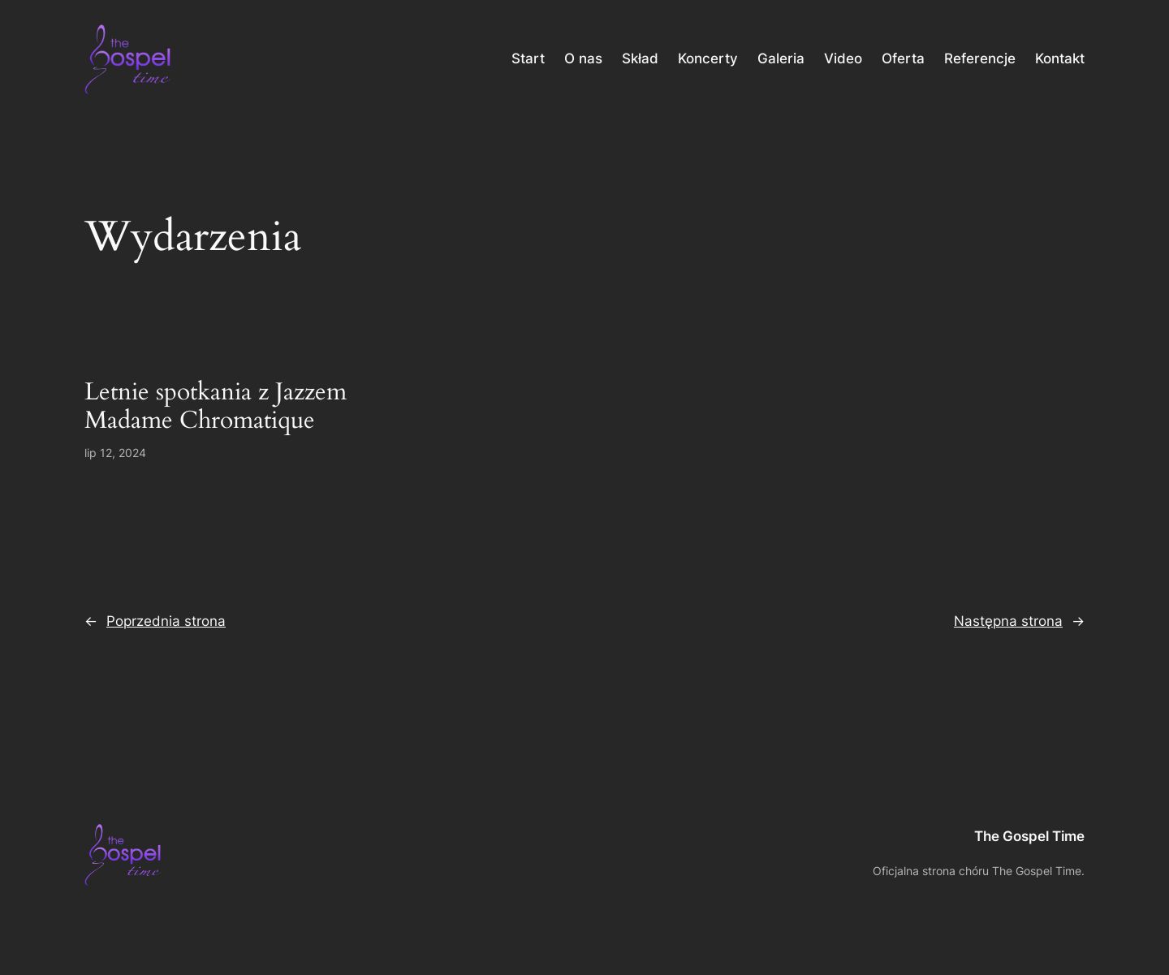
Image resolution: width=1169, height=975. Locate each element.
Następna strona (1019, 621)
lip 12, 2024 (115, 452)
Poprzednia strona (155, 621)
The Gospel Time (1029, 836)
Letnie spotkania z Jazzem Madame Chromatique (215, 407)
